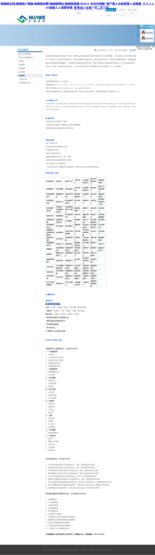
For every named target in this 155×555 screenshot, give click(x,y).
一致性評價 (22, 79)
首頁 (111, 50)
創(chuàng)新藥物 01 (26, 57)
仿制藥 (21, 61)
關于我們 (89, 10)
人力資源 (121, 10)
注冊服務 (22, 65)
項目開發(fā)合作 (24, 83)
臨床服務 (22, 72)
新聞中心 (100, 10)
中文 (101, 15)
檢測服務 (22, 75)
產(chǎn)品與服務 (111, 10)
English (108, 15)
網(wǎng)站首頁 (78, 10)
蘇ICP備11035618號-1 (103, 550)
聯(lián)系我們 (132, 10)
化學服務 (22, 68)
